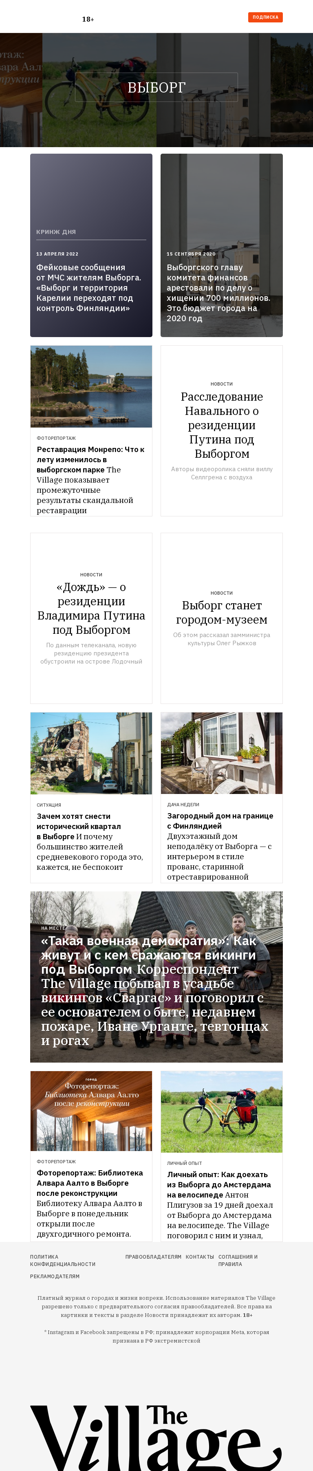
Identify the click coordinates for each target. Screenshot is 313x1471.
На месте (53, 928)
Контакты (200, 1257)
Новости (222, 384)
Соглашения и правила (238, 1260)
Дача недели (183, 804)
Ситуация (49, 805)
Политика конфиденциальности (62, 1260)
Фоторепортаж (56, 438)
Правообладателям (154, 1257)
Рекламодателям (54, 1276)
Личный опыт (184, 1163)
